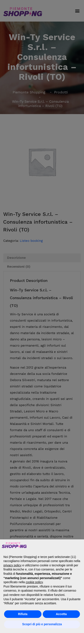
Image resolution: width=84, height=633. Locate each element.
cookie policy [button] (34, 582)
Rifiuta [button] (22, 614)
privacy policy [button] (12, 565)
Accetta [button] (61, 614)
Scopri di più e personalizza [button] (42, 624)
